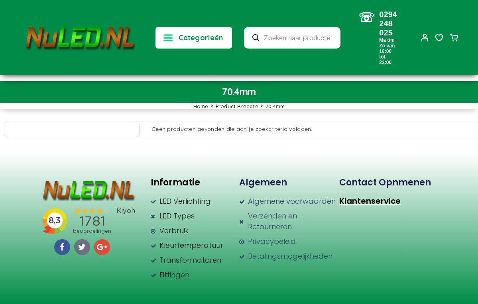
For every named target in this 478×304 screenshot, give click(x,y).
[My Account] (425, 37)
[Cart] (454, 38)
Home (201, 106)
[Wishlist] (439, 38)
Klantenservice (370, 201)
